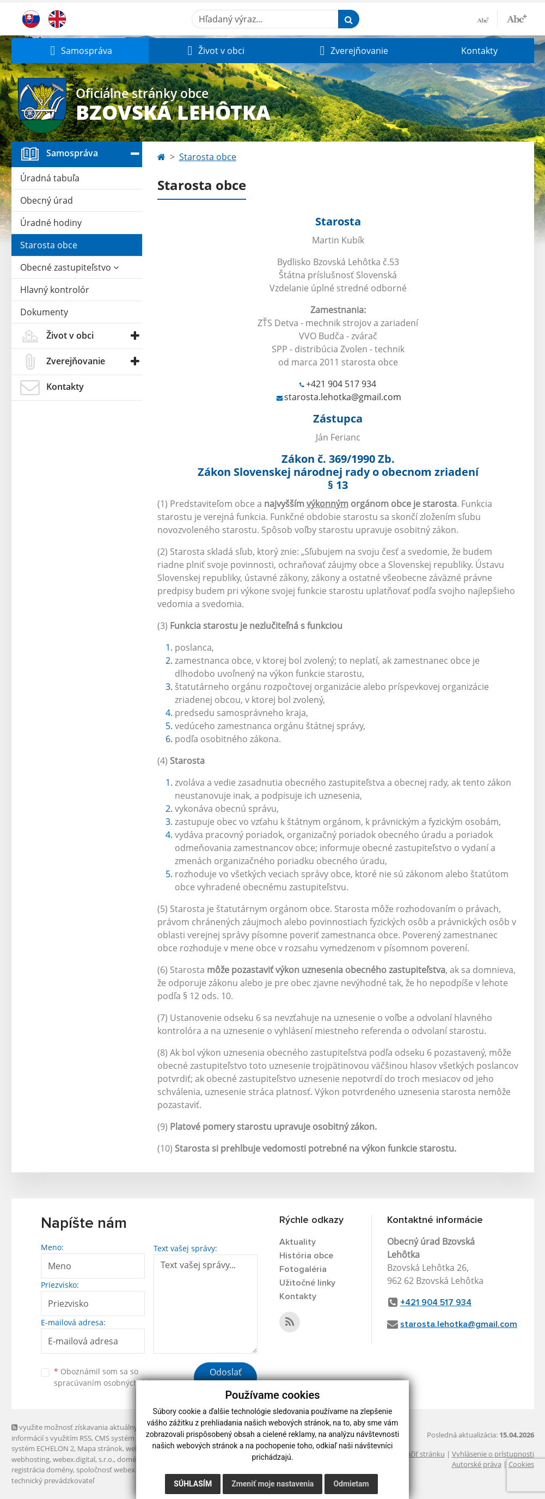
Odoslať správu (226, 1378)
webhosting (30, 1459)
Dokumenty (44, 312)
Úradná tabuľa (49, 178)
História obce (306, 1255)
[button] (80, 50)
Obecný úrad (46, 200)
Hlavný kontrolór (54, 290)
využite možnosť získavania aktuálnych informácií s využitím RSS (78, 1432)
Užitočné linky (307, 1282)
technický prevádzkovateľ (52, 1480)
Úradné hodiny (51, 223)
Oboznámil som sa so (109, 1377)
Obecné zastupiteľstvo (69, 267)
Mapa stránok (100, 1448)
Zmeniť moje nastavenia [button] (272, 1483)
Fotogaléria (303, 1269)
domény (130, 1459)
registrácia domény (42, 1469)
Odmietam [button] (351, 1483)
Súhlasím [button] (193, 1483)
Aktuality (297, 1242)
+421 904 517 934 (341, 384)
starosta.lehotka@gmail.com (342, 397)
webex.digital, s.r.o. (83, 1459)
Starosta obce (48, 245)
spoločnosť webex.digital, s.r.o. (125, 1469)
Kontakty (479, 51)
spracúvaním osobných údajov (109, 1383)
